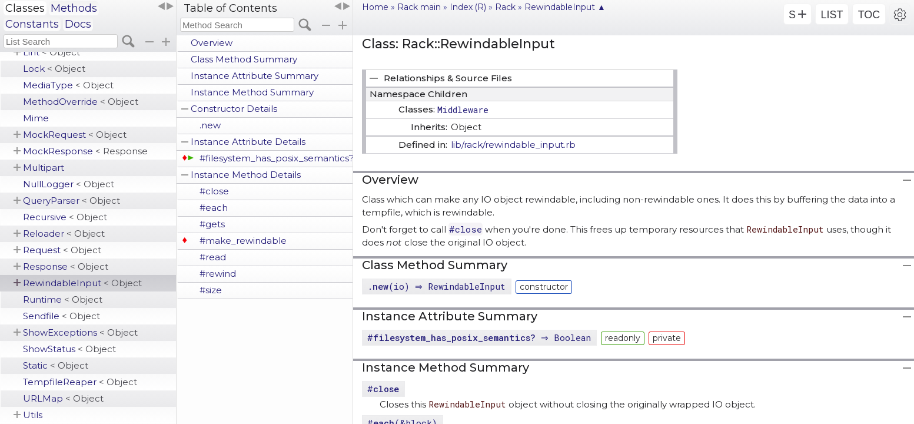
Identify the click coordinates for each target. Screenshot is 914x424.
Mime (36, 118)
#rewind (218, 273)
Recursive (65, 217)
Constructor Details (234, 108)
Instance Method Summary (252, 92)
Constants (32, 24)
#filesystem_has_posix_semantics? (276, 158)
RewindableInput (82, 283)
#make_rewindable (243, 240)
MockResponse (85, 151)
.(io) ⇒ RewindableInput (437, 286)
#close (214, 191)
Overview (211, 42)
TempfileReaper (80, 381)
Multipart (43, 167)
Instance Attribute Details (248, 141)
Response (65, 266)
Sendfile (61, 316)
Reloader (64, 233)
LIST (831, 15)
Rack (505, 7)
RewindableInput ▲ (565, 7)
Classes (25, 8)
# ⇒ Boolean (480, 337)
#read (213, 257)
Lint (51, 52)
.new (210, 125)
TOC (869, 15)
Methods (74, 8)
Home (375, 7)
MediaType (68, 85)
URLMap (63, 398)
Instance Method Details (246, 174)
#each (214, 207)
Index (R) (468, 7)
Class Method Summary (244, 59)
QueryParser (71, 200)
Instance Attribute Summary (254, 75)
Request (62, 250)
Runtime (62, 299)
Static (55, 365)
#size (211, 290)
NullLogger (68, 184)
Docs (78, 24)
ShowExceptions (80, 332)
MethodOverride (80, 101)
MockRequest (75, 134)
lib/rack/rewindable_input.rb (513, 144)
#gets (212, 224)
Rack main (419, 7)
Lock (54, 68)
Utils (32, 414)
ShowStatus (69, 349)
